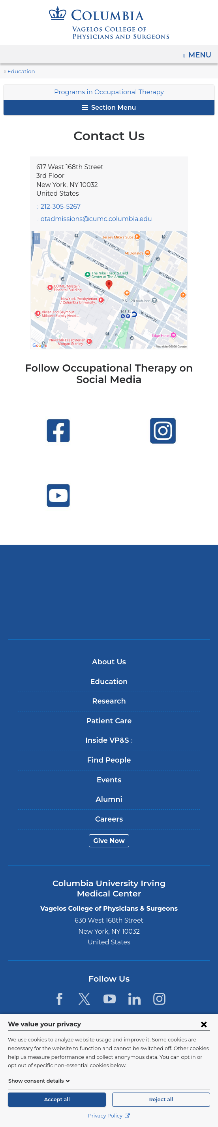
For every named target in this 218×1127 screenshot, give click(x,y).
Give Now (109, 840)
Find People (109, 760)
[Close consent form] (203, 1024)
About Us (109, 662)
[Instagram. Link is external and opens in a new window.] (159, 998)
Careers (109, 819)
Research (109, 701)
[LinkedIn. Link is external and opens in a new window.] (134, 998)
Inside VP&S (111, 743)
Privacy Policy (108, 1116)
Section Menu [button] (109, 107)
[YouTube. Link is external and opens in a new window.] (109, 998)
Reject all (161, 1099)
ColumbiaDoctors (109, 616)
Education (19, 71)
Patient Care (109, 721)
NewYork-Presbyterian (109, 592)
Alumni (109, 799)
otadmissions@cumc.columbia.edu (89, 219)
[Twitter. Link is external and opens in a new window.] (84, 998)
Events (108, 780)
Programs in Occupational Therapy (109, 92)
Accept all (57, 1099)
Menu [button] (200, 52)
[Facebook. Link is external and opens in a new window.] (59, 998)
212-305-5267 (60, 206)
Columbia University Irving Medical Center (109, 567)
